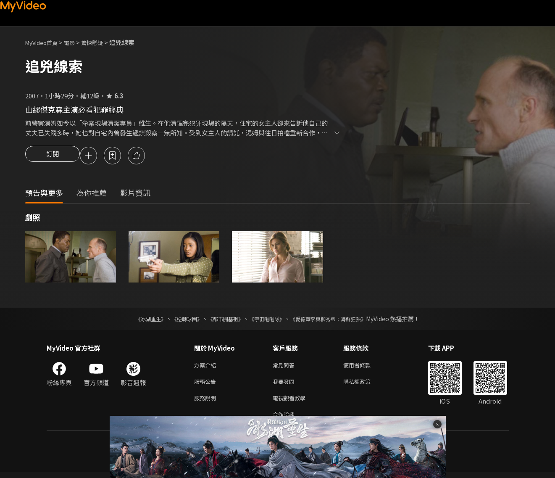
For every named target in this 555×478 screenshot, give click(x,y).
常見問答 (285, 366)
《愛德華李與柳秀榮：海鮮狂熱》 (339, 320)
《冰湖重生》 (136, 320)
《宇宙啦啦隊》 (268, 320)
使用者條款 (364, 366)
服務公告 (206, 384)
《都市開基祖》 (221, 320)
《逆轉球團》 (177, 320)
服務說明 (206, 402)
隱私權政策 (364, 384)
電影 (76, 42)
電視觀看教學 (291, 402)
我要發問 (285, 384)
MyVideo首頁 (44, 42)
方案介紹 (206, 366)
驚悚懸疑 (101, 42)
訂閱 (52, 156)
